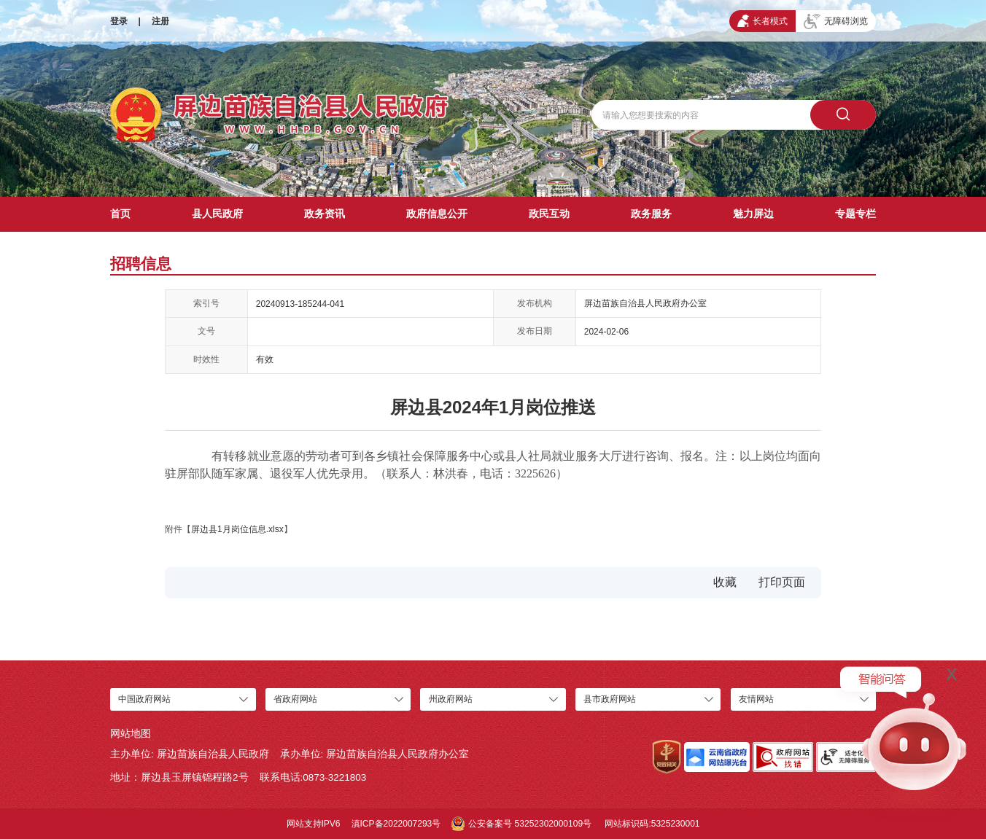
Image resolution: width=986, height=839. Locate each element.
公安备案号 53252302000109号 (521, 823)
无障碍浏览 (836, 21)
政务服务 (651, 213)
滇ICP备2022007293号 (396, 824)
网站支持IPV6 (314, 824)
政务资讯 (324, 213)
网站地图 (130, 733)
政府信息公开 (436, 213)
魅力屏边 (753, 213)
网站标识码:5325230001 (652, 824)
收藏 (725, 582)
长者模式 (762, 21)
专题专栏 (855, 213)
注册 (160, 21)
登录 (119, 21)
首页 (120, 213)
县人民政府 (217, 213)
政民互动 (549, 213)
